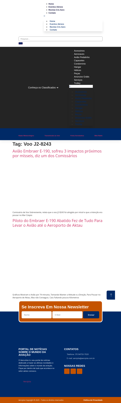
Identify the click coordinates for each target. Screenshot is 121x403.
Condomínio (80, 64)
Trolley (77, 83)
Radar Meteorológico (26, 136)
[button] (73, 15)
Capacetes (79, 60)
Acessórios (79, 51)
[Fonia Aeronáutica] (71, 132)
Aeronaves (79, 54)
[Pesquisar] (21, 43)
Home (51, 4)
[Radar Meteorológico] (20, 132)
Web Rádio (98, 136)
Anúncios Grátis (81, 77)
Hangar (77, 67)
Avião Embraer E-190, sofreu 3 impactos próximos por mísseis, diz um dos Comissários (57, 153)
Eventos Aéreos (56, 7)
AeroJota (27, 381)
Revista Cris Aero (57, 10)
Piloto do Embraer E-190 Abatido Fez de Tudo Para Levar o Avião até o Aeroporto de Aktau (57, 223)
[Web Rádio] (95, 132)
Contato (52, 13)
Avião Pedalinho (82, 57)
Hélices (77, 70)
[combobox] (61, 39)
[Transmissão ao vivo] (45, 132)
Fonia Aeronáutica (77, 136)
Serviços (78, 80)
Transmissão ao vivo (52, 136)
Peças (77, 73)
